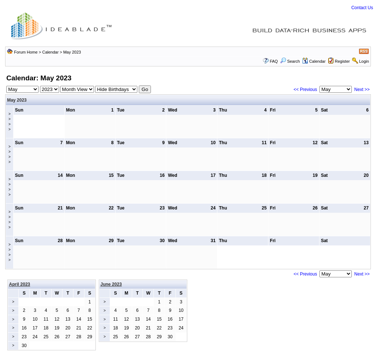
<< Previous (305, 89)
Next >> (362, 89)
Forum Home (25, 52)
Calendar (50, 52)
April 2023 (19, 284)
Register (342, 61)
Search (290, 61)
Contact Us (362, 7)
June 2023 (111, 284)
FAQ (274, 61)
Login (364, 61)
